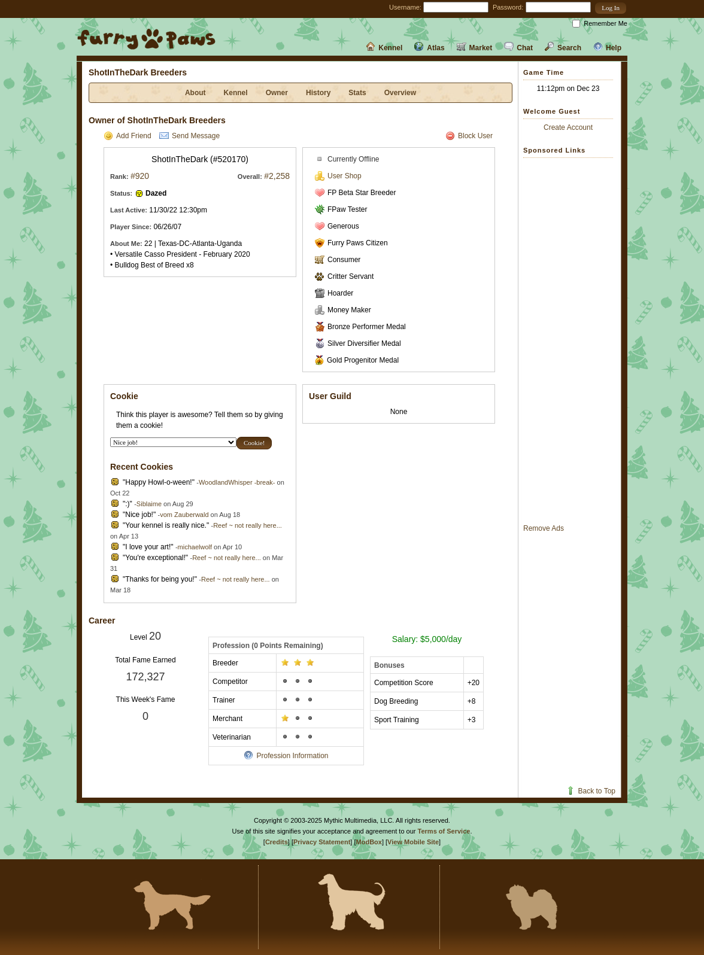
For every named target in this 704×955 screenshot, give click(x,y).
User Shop (338, 176)
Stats (357, 93)
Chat (518, 48)
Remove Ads (543, 528)
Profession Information (286, 756)
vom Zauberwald (184, 514)
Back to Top (590, 791)
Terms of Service (444, 831)
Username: (405, 7)
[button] (610, 8)
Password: (508, 7)
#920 (140, 176)
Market (475, 48)
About (195, 93)
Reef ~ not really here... (247, 525)
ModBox (369, 841)
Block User (469, 136)
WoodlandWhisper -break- (237, 482)
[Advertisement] (571, 340)
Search (563, 48)
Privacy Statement (321, 841)
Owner (277, 93)
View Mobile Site (413, 841)
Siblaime (149, 503)
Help (607, 48)
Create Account (568, 127)
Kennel (384, 48)
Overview (400, 93)
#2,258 (277, 176)
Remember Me (605, 23)
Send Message (189, 136)
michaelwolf (195, 547)
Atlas (429, 48)
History (318, 93)
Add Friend (127, 136)
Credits (276, 841)
